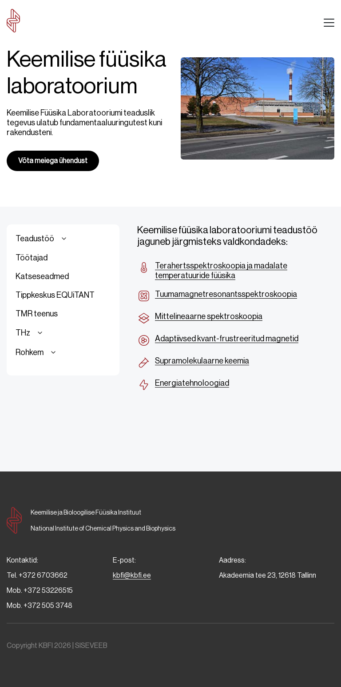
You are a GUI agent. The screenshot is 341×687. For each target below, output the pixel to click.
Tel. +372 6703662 (37, 575)
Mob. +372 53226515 (40, 590)
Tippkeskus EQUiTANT (55, 295)
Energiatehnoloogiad (192, 383)
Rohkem (37, 352)
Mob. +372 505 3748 (39, 605)
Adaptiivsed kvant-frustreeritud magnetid (226, 338)
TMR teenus (37, 313)
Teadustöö (42, 238)
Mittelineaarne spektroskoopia (208, 316)
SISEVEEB (91, 645)
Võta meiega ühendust (52, 160)
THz (30, 333)
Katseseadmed (42, 276)
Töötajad (32, 257)
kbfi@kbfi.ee (132, 575)
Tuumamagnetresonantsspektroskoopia (226, 294)
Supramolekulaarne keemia (202, 360)
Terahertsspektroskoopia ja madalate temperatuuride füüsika (221, 270)
